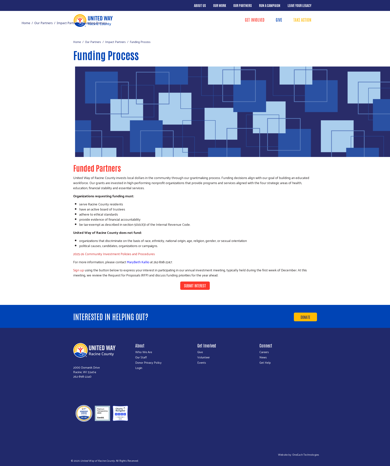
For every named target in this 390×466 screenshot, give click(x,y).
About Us (200, 5)
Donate (305, 316)
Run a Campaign (269, 5)
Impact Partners (68, 23)
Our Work (219, 5)
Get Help (265, 362)
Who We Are (143, 352)
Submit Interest (195, 285)
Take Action (302, 19)
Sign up (78, 270)
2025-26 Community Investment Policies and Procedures (114, 254)
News (263, 357)
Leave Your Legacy (299, 5)
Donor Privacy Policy (148, 362)
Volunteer (203, 357)
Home (26, 23)
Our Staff (141, 357)
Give (279, 19)
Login (138, 367)
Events (201, 362)
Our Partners (242, 5)
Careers (264, 352)
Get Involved (255, 19)
